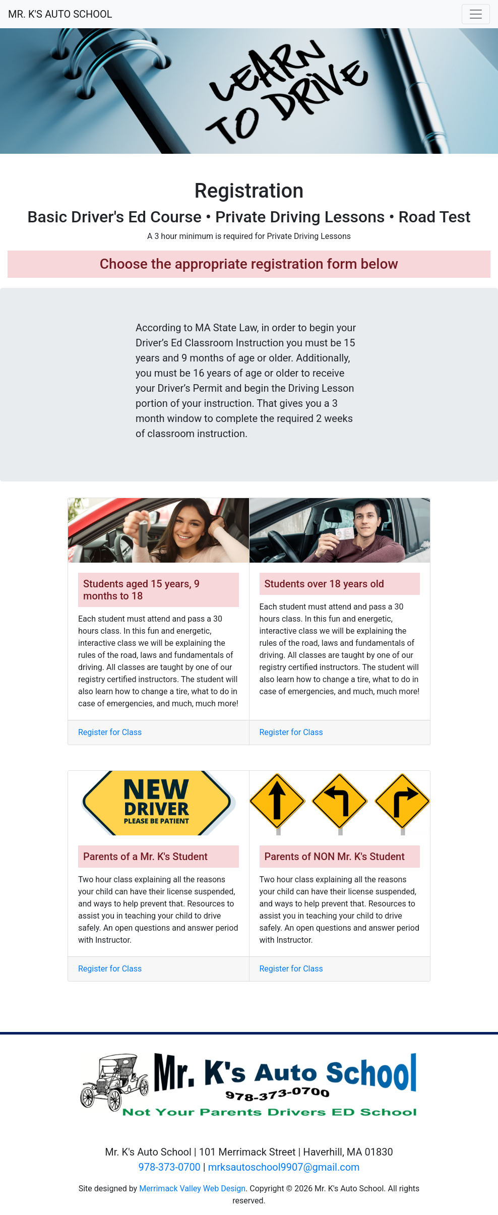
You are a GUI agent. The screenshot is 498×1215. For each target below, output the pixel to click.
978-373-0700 (169, 1167)
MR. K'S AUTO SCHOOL (60, 14)
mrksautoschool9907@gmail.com (284, 1167)
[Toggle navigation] (476, 14)
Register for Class (110, 732)
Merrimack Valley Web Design (192, 1188)
